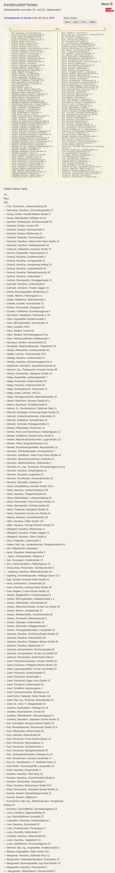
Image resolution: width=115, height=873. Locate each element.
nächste (27, 18)
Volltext (92, 22)
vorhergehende (12, 18)
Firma (83, 22)
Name (67, 22)
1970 (51, 18)
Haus (75, 22)
